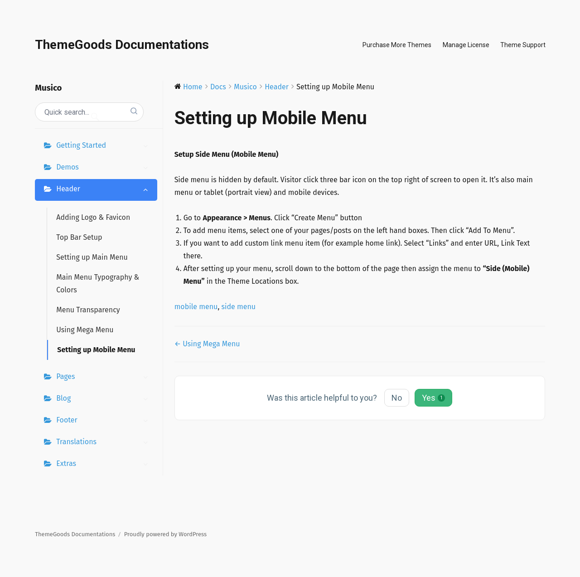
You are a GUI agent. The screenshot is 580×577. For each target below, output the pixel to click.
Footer (104, 421)
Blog (104, 399)
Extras (104, 464)
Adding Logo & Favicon (93, 217)
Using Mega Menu (84, 329)
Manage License (466, 44)
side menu (238, 306)
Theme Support (523, 44)
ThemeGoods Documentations (122, 44)
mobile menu (196, 306)
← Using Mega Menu (207, 343)
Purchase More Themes (396, 44)
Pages (104, 377)
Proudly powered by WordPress (165, 534)
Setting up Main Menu (92, 257)
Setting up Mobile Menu (96, 349)
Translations (104, 443)
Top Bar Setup (79, 237)
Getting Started (104, 146)
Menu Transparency (88, 309)
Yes (433, 397)
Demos (104, 168)
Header (104, 190)
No (397, 397)
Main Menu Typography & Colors (97, 283)
